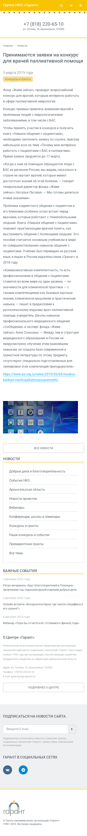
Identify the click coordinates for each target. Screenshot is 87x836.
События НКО (19, 480)
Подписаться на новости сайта (34, 716)
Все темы (16, 553)
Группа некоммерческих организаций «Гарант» (32, 820)
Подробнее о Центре (43, 687)
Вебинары (16, 507)
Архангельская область (27, 489)
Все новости (43, 448)
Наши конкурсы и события (29, 535)
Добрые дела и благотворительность (37, 471)
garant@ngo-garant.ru (23, 676)
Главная (8, 45)
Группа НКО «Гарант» (21, 5)
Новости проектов (23, 499)
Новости (11, 459)
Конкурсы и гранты (18, 79)
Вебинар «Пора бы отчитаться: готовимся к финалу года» (41, 623)
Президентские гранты (26, 544)
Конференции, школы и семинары (34, 517)
